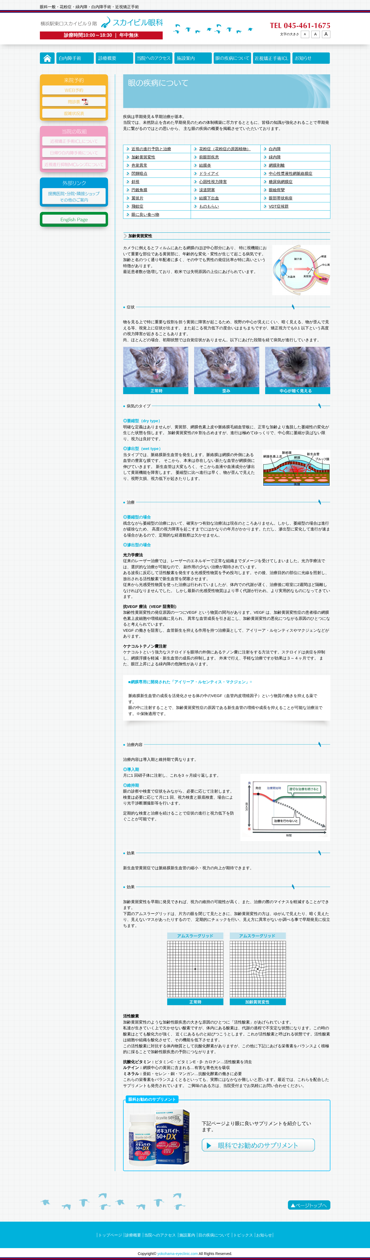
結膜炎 (205, 165)
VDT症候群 (279, 206)
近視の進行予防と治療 (151, 149)
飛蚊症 (137, 206)
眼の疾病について (232, 58)
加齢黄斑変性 (143, 157)
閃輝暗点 (139, 173)
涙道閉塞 (207, 190)
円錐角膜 (139, 190)
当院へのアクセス (154, 58)
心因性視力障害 (213, 181)
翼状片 (137, 198)
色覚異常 (139, 165)
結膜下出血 (209, 198)
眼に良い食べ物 (145, 214)
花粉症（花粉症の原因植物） (225, 149)
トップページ (47, 58)
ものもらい (209, 206)
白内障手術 (75, 58)
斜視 (135, 181)
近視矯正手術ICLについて (272, 58)
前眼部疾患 (209, 157)
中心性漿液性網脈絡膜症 (290, 173)
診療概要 (114, 58)
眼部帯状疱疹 (281, 198)
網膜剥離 (277, 165)
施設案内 (193, 58)
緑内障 (275, 157)
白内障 (275, 149)
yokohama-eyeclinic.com (177, 1254)
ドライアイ (209, 173)
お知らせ (311, 58)
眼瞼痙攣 (277, 190)
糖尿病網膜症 (281, 181)
